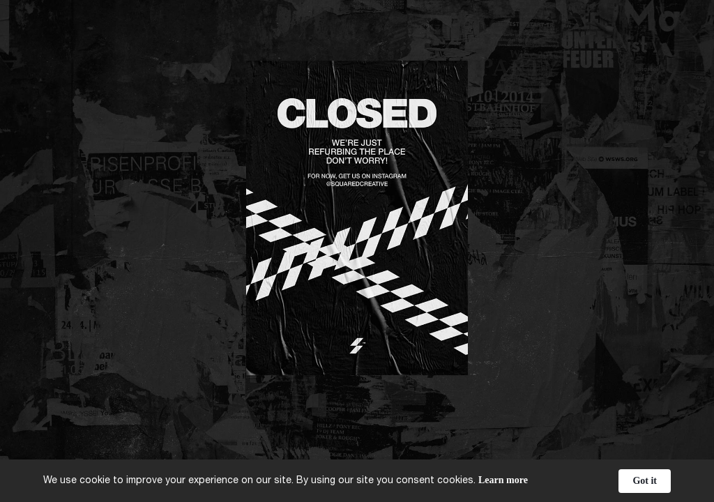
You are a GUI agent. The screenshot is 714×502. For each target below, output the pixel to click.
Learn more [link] (503, 480)
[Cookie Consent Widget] (357, 480)
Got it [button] (644, 481)
